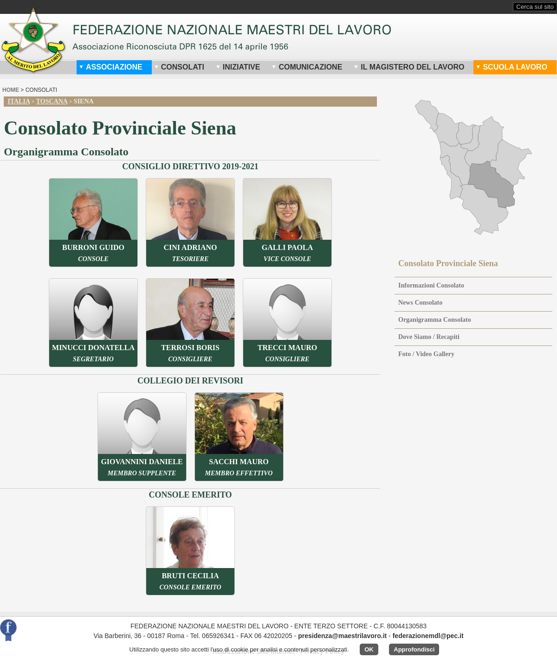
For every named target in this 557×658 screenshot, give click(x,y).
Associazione (110, 67)
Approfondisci (414, 649)
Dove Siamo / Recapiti (429, 336)
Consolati (179, 67)
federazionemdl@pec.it (428, 635)
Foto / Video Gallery (426, 354)
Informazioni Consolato (431, 285)
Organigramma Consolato (434, 319)
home (10, 90)
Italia (18, 101)
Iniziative (238, 67)
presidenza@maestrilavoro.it (342, 635)
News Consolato (420, 302)
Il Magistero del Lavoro (409, 67)
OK (369, 649)
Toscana (51, 101)
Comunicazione (307, 67)
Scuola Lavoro (511, 67)
